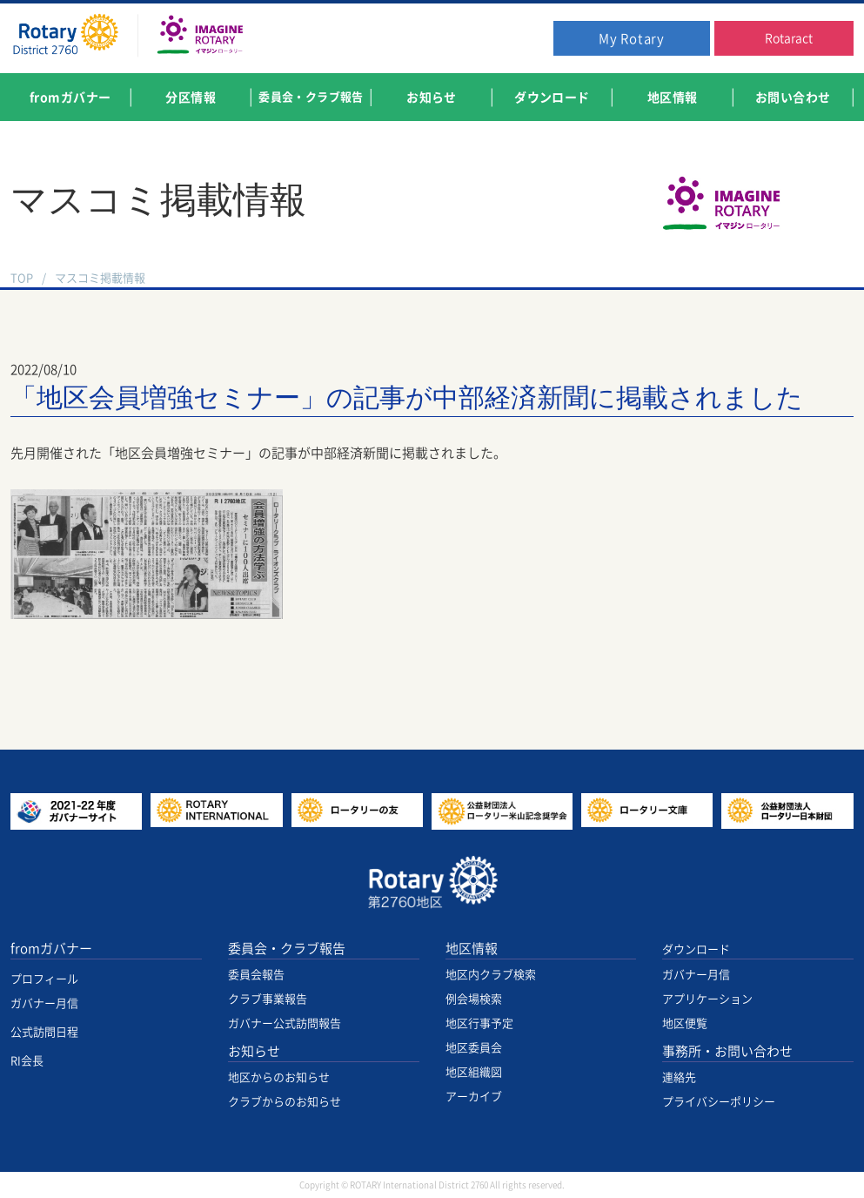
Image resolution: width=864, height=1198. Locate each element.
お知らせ (254, 1051)
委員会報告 (256, 974)
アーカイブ (473, 1096)
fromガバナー (51, 948)
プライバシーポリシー (718, 1101)
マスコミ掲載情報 (100, 278)
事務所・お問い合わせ (727, 1051)
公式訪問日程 (44, 1032)
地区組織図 (473, 1072)
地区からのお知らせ (279, 1077)
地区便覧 (684, 1023)
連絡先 (679, 1077)
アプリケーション (707, 999)
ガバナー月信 (44, 1003)
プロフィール (44, 979)
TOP (21, 278)
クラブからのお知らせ (284, 1101)
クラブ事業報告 (267, 999)
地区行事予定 (479, 1023)
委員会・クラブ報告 (286, 948)
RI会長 (27, 1061)
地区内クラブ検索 (490, 974)
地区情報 (471, 948)
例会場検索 (473, 999)
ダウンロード (696, 949)
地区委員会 (473, 1047)
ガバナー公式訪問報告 (284, 1023)
